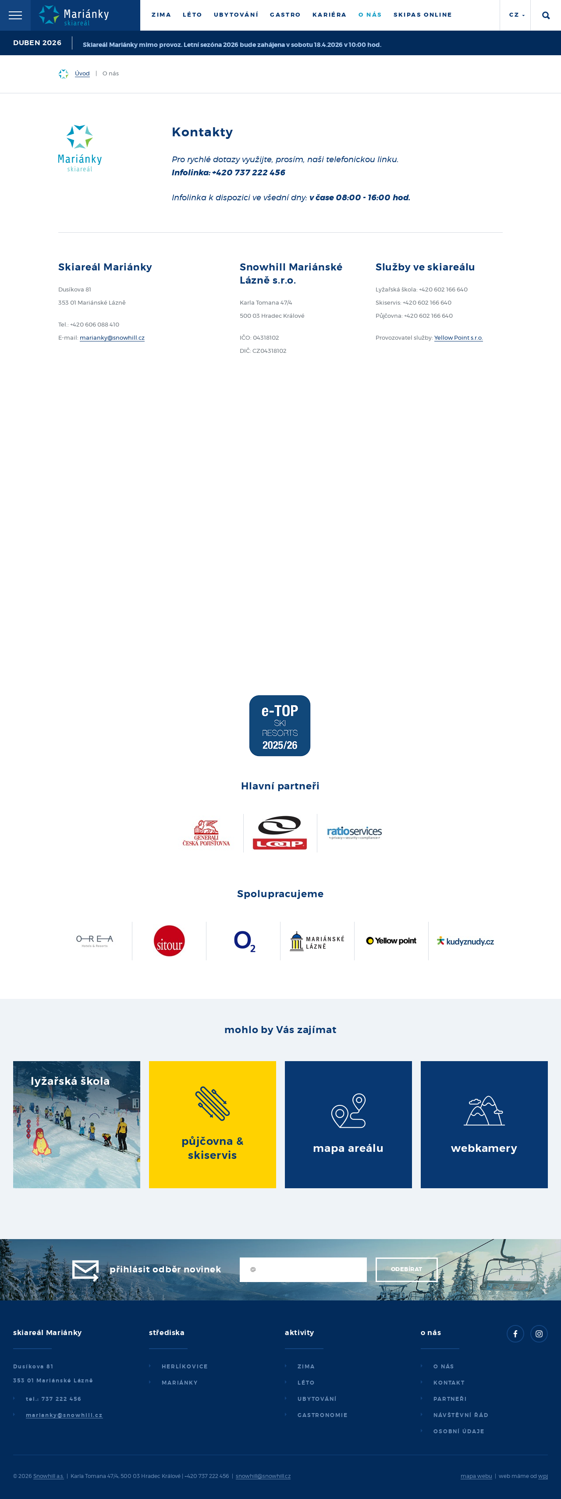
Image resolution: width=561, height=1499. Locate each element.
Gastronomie (323, 1415)
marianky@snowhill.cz (112, 338)
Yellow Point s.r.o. (458, 338)
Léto (192, 15)
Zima (161, 15)
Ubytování (236, 15)
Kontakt (449, 1382)
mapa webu (476, 1476)
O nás (370, 15)
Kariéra (329, 15)
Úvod (82, 74)
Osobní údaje (459, 1431)
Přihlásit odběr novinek (165, 1269)
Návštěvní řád (461, 1415)
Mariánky (180, 1382)
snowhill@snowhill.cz (263, 1476)
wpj (543, 1476)
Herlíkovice (185, 1366)
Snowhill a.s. (48, 1476)
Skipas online (423, 15)
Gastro (285, 15)
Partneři (450, 1399)
